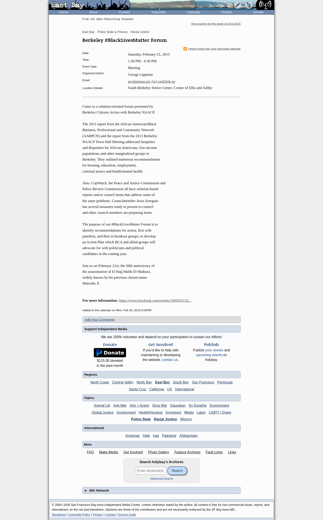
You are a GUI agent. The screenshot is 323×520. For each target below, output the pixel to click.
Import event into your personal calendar (212, 49)
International (184, 389)
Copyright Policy (79, 514)
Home (63, 12)
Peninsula (225, 382)
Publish (226, 12)
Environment (219, 405)
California (156, 389)
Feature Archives (188, 452)
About (93, 12)
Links (232, 452)
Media (189, 412)
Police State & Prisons (113, 32)
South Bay (181, 382)
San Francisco (203, 382)
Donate (258, 12)
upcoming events (209, 355)
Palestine (169, 436)
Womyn (186, 419)
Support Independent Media (105, 329)
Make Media (108, 452)
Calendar (193, 12)
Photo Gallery (158, 452)
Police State (141, 419)
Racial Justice (140, 32)
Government (126, 412)
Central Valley (122, 382)
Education (178, 405)
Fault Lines (214, 452)
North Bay (144, 382)
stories (214, 350)
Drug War (159, 405)
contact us (170, 360)
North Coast (99, 382)
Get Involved (133, 452)
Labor (201, 412)
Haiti (146, 436)
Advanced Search (161, 478)
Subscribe (158, 12)
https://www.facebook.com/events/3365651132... (155, 300)
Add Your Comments (100, 319)
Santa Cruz (137, 389)
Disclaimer (59, 514)
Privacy (98, 514)
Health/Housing (150, 412)
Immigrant (173, 412)
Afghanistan (188, 436)
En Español (198, 405)
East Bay (88, 32)
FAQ (90, 452)
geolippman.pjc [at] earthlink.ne (151, 81)
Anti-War (120, 405)
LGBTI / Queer (220, 412)
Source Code (127, 514)
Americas (132, 436)
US (169, 389)
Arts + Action (139, 405)
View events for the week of (216, 23)
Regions (90, 374)
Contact (124, 12)
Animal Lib (102, 405)
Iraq (156, 436)
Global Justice (103, 412)
